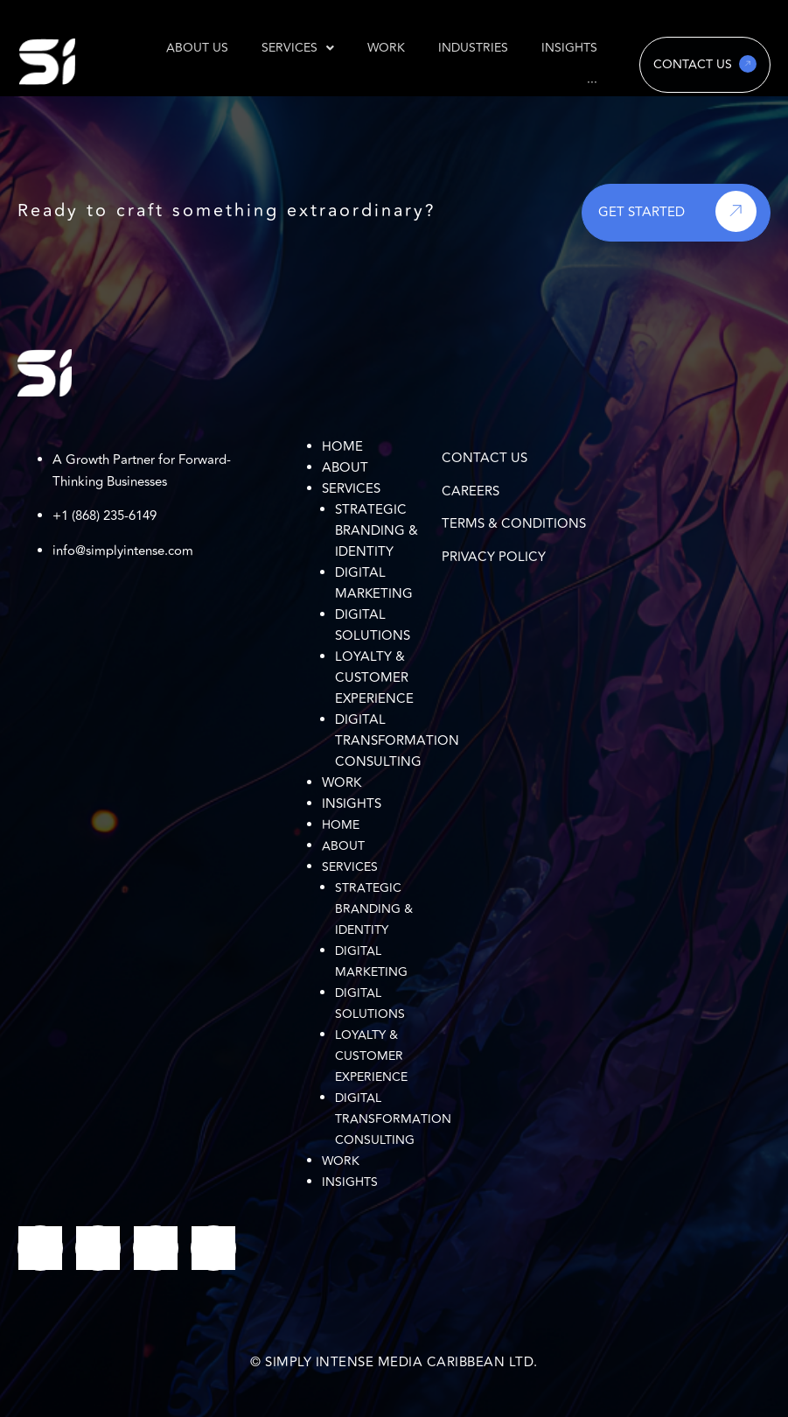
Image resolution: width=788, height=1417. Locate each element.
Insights (351, 804)
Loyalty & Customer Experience (374, 678)
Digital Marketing (374, 583)
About (345, 468)
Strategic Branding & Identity (376, 531)
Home (342, 447)
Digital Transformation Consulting (397, 741)
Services (351, 489)
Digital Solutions (372, 625)
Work (341, 783)
